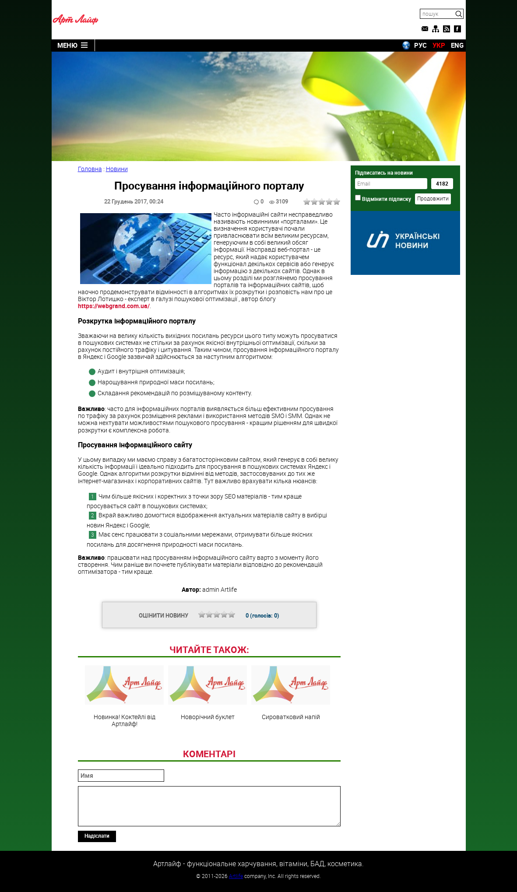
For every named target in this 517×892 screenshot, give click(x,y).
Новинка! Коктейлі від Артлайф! (124, 696)
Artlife (236, 875)
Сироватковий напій (290, 692)
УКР (439, 45)
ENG (457, 45)
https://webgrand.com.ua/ (114, 306)
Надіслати (96, 835)
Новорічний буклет (207, 692)
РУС (420, 45)
